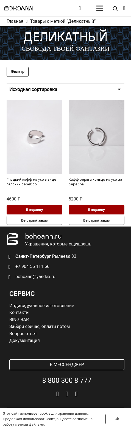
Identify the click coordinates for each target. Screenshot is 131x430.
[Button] (80, 8)
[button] (34, 209)
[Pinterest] (76, 394)
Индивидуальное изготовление (41, 305)
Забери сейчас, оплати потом (39, 326)
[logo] (18, 8)
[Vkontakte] (57, 394)
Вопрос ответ (23, 333)
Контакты (19, 312)
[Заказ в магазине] (65, 89)
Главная (15, 21)
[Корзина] (124, 8)
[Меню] (100, 8)
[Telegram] (67, 394)
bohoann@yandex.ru (35, 276)
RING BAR (19, 319)
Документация (24, 340)
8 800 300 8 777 (66, 380)
